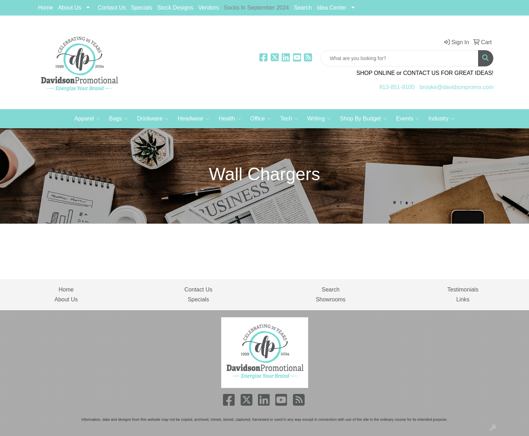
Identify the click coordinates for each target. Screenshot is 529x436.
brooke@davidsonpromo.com (456, 87)
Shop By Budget (363, 118)
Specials (198, 299)
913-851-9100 (397, 87)
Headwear (194, 118)
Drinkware (153, 118)
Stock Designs (175, 8)
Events (407, 118)
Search (303, 8)
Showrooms (330, 299)
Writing (319, 118)
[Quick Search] (399, 58)
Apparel (87, 118)
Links (462, 299)
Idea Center (331, 8)
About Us (69, 8)
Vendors (208, 8)
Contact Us (112, 8)
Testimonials (462, 290)
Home (45, 8)
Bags (118, 118)
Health (230, 118)
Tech (289, 118)
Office (260, 118)
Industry (442, 118)
